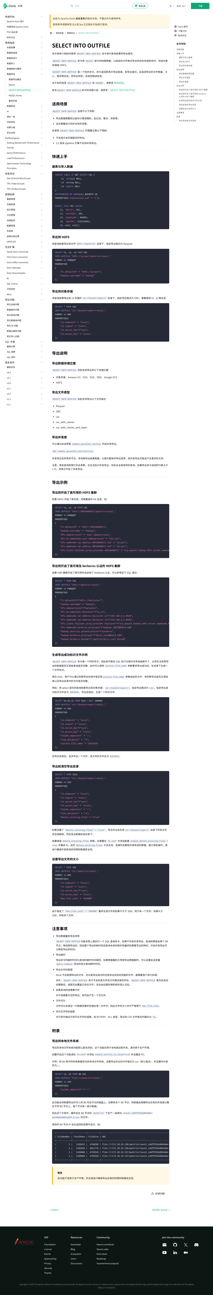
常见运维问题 (13, 304)
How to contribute (105, 1244)
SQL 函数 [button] (11, 351)
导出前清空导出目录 (187, 104)
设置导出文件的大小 (187, 108)
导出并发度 (183, 81)
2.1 (74, 24)
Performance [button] (12, 138)
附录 (178, 116)
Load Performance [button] (16, 158)
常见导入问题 (13, 336)
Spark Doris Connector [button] (17, 251)
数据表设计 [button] (12, 58)
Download (76, 1244)
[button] (172, 6)
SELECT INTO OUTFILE (20, 90)
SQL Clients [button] (12, 283)
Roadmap (101, 1258)
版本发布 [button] (9, 362)
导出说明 (180, 69)
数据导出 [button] (11, 74)
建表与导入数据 (185, 57)
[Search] (99, 6)
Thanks (47, 1272)
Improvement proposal (108, 1263)
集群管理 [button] (11, 198)
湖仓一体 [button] (11, 116)
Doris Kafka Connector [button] (17, 262)
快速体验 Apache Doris (17, 26)
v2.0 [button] (9, 393)
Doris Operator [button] (14, 267)
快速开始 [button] (9, 16)
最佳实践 (13, 100)
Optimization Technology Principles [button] (19, 166)
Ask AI (140, 6)
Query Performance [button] (16, 152)
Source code (102, 1249)
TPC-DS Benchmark (16, 188)
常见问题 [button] (9, 299)
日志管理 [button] (11, 214)
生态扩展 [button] (9, 247)
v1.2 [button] (9, 399)
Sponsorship (50, 1258)
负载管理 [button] (11, 204)
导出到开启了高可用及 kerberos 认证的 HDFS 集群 (192, 95)
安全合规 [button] (11, 132)
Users (73, 1258)
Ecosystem (76, 1253)
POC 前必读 (12, 31)
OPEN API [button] (11, 241)
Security (48, 1268)
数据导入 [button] (11, 63)
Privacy (47, 1263)
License (48, 1249)
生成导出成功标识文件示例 (190, 100)
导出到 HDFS (184, 61)
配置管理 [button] (11, 225)
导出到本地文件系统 (187, 120)
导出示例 (180, 85)
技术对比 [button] (11, 37)
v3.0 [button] (9, 383)
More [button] (9, 294)
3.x (81, 24)
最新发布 (11, 367)
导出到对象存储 (185, 65)
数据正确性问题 (14, 330)
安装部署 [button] (11, 47)
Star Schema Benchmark (19, 178)
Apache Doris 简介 (15, 21)
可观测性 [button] (11, 121)
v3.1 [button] (9, 377)
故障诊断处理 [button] (13, 236)
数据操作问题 (13, 309)
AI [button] (8, 111)
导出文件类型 (184, 77)
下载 (200, 5)
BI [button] (8, 278)
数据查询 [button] (11, 105)
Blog (73, 1249)
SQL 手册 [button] (10, 341)
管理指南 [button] (9, 194)
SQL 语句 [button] (11, 357)
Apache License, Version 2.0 (90, 1284)
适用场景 (180, 49)
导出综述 (118, 83)
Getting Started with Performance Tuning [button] (23, 145)
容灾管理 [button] (11, 209)
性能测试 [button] (9, 173)
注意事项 (180, 112)
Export (12, 84)
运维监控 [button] (11, 220)
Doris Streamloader (16, 272)
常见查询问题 (13, 314)
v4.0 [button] (9, 372)
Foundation (50, 1244)
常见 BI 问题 (12, 325)
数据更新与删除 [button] (14, 68)
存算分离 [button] (11, 127)
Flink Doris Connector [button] (17, 256)
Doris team (102, 1253)
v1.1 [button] (9, 404)
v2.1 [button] (9, 388)
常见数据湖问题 (14, 320)
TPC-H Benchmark (16, 183)
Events (47, 1253)
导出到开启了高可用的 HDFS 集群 (193, 89)
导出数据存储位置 (186, 73)
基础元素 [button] (11, 346)
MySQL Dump (15, 95)
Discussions (76, 1263)
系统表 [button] (10, 230)
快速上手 (180, 53)
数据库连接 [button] (12, 52)
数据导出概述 (15, 79)
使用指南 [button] (9, 42)
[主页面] (51, 33)
